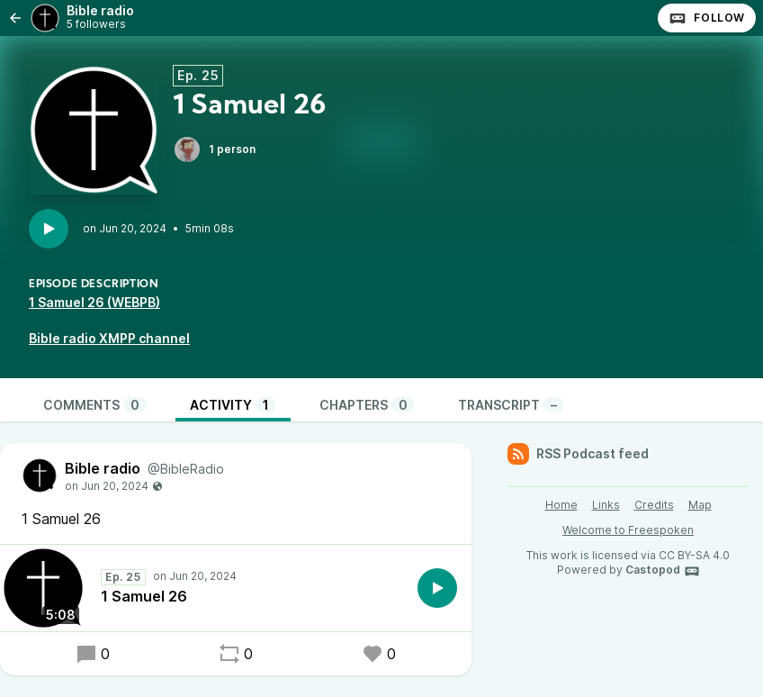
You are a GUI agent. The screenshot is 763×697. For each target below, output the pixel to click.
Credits (654, 504)
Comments (95, 404)
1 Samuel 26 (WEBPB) (94, 302)
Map (700, 504)
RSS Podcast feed (578, 454)
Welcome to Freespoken (628, 530)
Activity (233, 404)
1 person (214, 149)
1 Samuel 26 (144, 596)
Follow (707, 18)
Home (561, 504)
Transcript (511, 404)
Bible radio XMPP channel (109, 338)
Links (606, 504)
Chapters (367, 404)
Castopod (662, 571)
